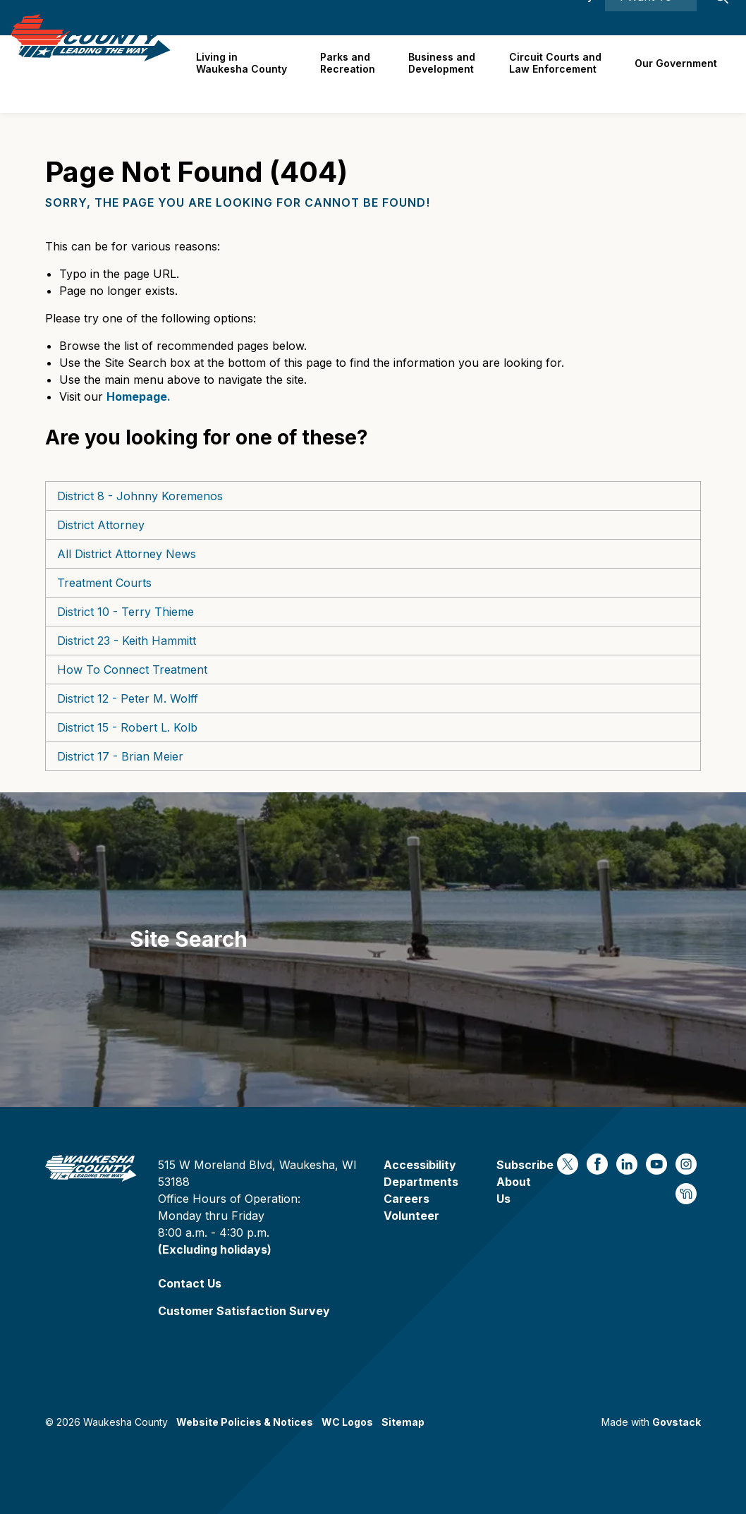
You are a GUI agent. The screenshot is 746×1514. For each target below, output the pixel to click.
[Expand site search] (721, 17)
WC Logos (347, 1422)
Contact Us (189, 1283)
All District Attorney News (126, 554)
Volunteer (411, 1216)
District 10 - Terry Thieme (125, 612)
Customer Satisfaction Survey (244, 1311)
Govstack (676, 1422)
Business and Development (447, 73)
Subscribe (525, 1165)
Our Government (676, 74)
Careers (440, 17)
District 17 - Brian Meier (120, 756)
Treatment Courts (104, 583)
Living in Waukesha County (250, 73)
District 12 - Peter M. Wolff (127, 698)
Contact (495, 17)
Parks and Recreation (354, 73)
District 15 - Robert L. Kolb (127, 727)
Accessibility (561, 17)
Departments (421, 1182)
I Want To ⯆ (651, 18)
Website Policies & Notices (244, 1422)
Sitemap (402, 1422)
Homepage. (138, 396)
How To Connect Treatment (132, 669)
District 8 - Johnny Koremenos (140, 496)
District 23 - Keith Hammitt (126, 641)
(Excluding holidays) (214, 1249)
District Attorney (101, 525)
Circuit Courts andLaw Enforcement (558, 73)
